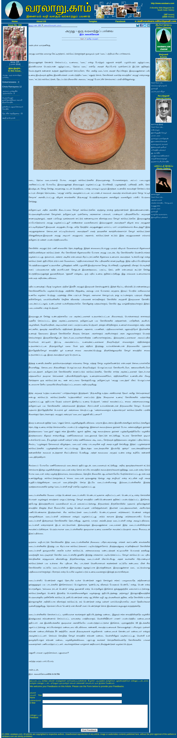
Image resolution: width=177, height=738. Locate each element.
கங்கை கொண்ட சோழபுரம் (162, 203)
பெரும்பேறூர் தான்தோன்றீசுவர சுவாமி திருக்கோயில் (12, 100)
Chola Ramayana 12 (12, 86)
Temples (93, 21)
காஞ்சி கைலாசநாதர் (159, 159)
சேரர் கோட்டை (157, 83)
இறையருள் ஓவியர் (159, 147)
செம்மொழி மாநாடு (159, 86)
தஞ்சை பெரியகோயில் (160, 161)
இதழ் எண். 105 (35, 25)
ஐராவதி (154, 88)
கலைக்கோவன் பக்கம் (52, 25)
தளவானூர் (155, 194)
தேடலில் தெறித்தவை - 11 (12, 113)
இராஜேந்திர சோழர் (159, 133)
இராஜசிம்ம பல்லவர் (159, 217)
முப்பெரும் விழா (158, 91)
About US (41, 21)
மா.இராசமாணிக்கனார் (160, 156)
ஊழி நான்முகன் (8, 118)
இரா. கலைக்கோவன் (89, 34)
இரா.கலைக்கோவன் (159, 141)
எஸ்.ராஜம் (155, 130)
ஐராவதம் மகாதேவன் (160, 138)
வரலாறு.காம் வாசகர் (159, 144)
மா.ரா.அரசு (155, 136)
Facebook (120, 21)
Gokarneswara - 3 (10, 82)
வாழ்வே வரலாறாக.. (159, 214)
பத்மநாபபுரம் (156, 200)
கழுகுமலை (155, 206)
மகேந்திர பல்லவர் (158, 150)
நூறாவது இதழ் (157, 124)
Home (15, 21)
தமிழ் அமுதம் (92, 39)
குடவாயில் (155, 153)
